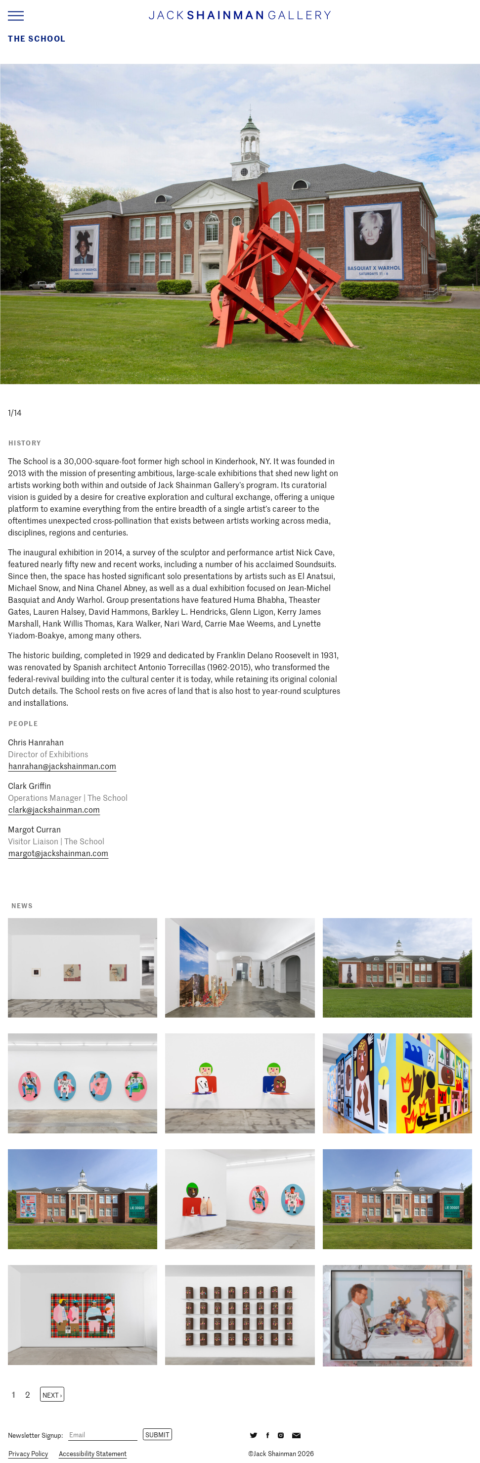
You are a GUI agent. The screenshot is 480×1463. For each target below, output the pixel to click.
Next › (52, 1395)
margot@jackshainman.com (58, 852)
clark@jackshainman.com (54, 809)
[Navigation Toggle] (16, 16)
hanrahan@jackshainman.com (62, 765)
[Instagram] (280, 1434)
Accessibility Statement (93, 1453)
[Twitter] (253, 1434)
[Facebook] (267, 1434)
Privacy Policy (28, 1453)
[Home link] (240, 19)
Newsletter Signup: (35, 1434)
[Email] (102, 1435)
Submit (157, 1434)
